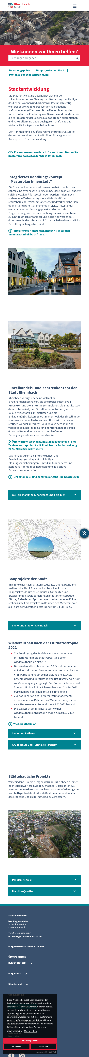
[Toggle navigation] (74, 6)
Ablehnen (43, 1046)
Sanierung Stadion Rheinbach (30, 626)
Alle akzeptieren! (30, 1040)
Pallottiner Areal (22, 880)
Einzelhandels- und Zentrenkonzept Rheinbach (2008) (46, 477)
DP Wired (50, 1052)
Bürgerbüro (14, 973)
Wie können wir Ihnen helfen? (44, 52)
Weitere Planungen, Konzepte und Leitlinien (38, 495)
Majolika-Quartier (22, 891)
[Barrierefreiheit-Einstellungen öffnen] (84, 533)
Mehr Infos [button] (30, 1031)
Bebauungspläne (19, 70)
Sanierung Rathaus (23, 733)
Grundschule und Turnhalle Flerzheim (34, 745)
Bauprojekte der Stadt (50, 70)
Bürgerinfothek (17, 963)
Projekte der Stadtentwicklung (29, 74)
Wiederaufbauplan (24, 724)
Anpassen (16, 1046)
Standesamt (15, 984)
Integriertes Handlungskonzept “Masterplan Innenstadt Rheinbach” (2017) (39, 232)
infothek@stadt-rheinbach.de (25, 936)
